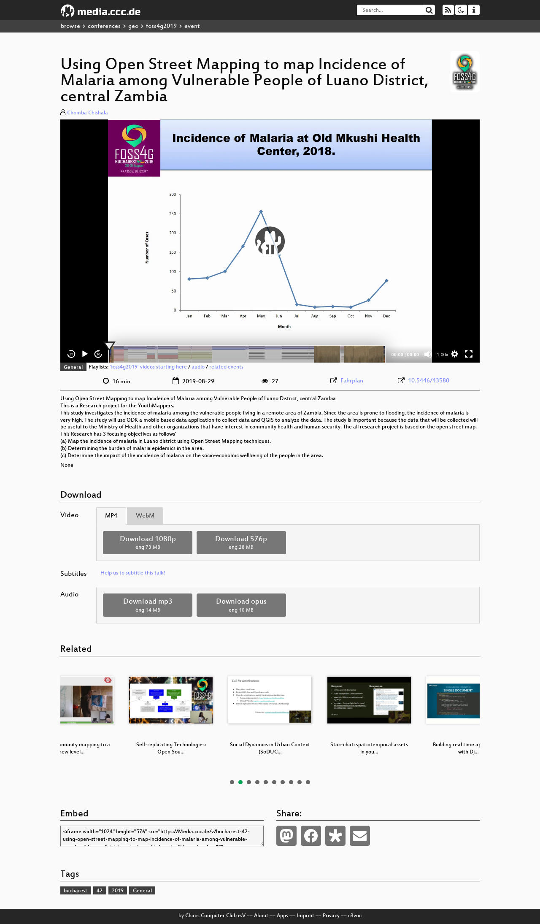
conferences (104, 26)
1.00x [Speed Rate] (442, 354)
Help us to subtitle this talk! (132, 573)
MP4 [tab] (111, 516)
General (73, 368)
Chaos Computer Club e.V (215, 916)
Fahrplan (351, 381)
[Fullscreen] (468, 354)
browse (70, 26)
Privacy (331, 916)
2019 (118, 891)
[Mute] (428, 354)
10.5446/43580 (428, 381)
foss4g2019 (161, 26)
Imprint (305, 916)
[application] (270, 241)
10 (308, 782)
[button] (270, 241)
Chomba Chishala (87, 113)
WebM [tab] (145, 516)
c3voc (355, 916)
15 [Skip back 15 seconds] (71, 354)
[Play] (85, 354)
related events (226, 368)
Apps (282, 916)
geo (133, 26)
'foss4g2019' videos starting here (148, 368)
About (261, 916)
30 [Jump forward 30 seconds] (98, 354)
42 (100, 891)
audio (198, 368)
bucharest (75, 891)
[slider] (247, 354)
